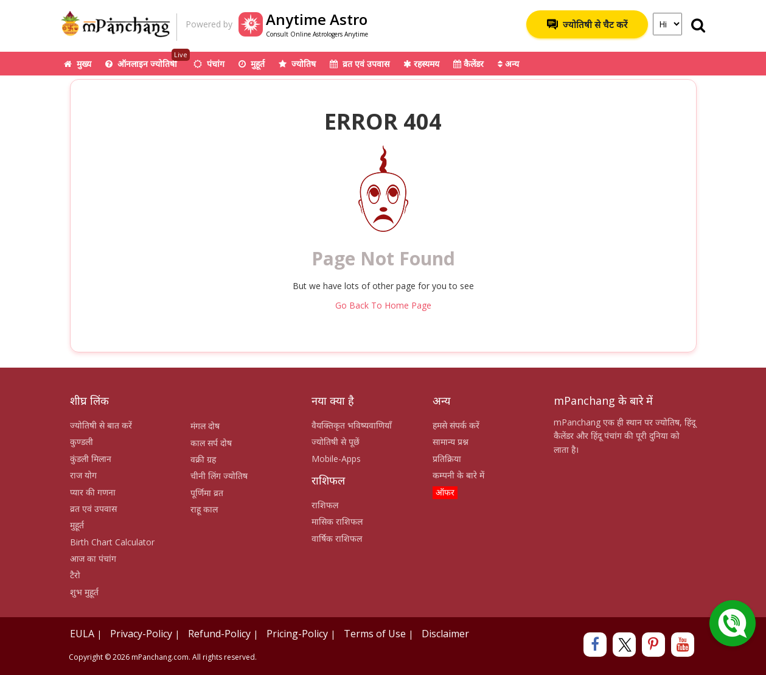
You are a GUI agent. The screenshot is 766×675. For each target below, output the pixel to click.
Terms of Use (375, 633)
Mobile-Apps (336, 458)
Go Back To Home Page (383, 305)
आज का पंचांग (93, 558)
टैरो (75, 575)
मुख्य (77, 63)
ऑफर (445, 492)
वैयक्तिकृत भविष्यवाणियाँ (352, 425)
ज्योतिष (297, 63)
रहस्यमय (421, 63)
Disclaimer (445, 633)
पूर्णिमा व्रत (206, 492)
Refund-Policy (219, 633)
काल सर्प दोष (211, 443)
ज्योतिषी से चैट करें (587, 24)
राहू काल (204, 509)
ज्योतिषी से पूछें (336, 441)
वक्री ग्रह (203, 459)
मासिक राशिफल (337, 521)
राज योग (83, 475)
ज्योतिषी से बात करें (101, 425)
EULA (82, 633)
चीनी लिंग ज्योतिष (219, 475)
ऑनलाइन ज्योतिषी (147, 60)
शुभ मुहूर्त (84, 592)
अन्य (508, 63)
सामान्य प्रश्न (450, 441)
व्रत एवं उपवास (359, 63)
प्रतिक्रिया (447, 458)
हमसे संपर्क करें (456, 425)
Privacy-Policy (141, 633)
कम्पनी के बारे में (458, 475)
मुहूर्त (252, 63)
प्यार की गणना (93, 492)
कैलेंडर (468, 63)
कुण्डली (81, 441)
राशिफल (325, 505)
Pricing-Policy (297, 633)
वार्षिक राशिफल (337, 538)
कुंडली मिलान (90, 458)
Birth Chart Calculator (112, 542)
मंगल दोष (205, 426)
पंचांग (209, 63)
